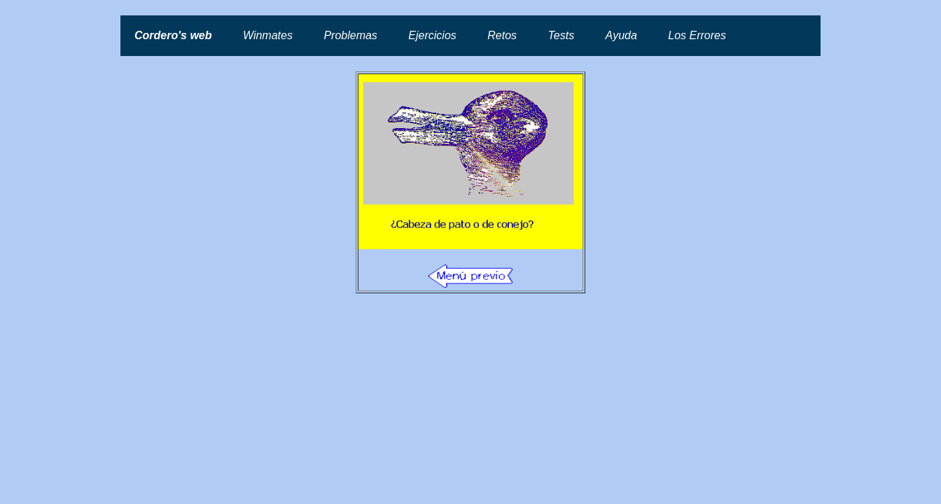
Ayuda (621, 35)
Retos (502, 35)
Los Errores (697, 35)
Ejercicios (432, 35)
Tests (561, 35)
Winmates (268, 35)
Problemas (350, 35)
